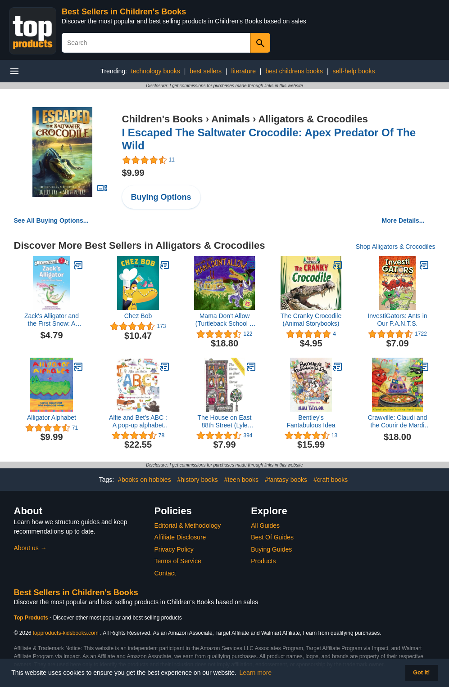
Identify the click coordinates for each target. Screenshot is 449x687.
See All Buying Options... (51, 220)
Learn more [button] (256, 672)
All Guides (265, 525)
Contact (165, 573)
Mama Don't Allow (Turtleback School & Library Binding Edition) (224, 320)
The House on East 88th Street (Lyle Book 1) (225, 421)
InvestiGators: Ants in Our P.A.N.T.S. (397, 319)
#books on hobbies (144, 479)
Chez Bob (138, 315)
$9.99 (133, 173)
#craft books (330, 479)
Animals (230, 119)
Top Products (32, 618)
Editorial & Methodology (187, 525)
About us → (30, 548)
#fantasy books (286, 479)
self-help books (353, 71)
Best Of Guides (272, 537)
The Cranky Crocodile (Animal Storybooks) (311, 319)
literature (243, 71)
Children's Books (162, 119)
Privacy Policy (174, 549)
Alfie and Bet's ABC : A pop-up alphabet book (138, 421)
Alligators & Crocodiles (313, 119)
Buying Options (161, 197)
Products (263, 561)
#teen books (241, 479)
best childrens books (294, 71)
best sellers (206, 71)
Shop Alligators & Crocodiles (395, 246)
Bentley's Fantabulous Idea (310, 421)
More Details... (403, 220)
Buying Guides (271, 549)
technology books (155, 71)
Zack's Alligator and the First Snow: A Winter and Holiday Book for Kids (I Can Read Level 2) (51, 320)
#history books (197, 479)
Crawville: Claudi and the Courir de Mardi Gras (397, 421)
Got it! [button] (421, 672)
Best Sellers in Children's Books (124, 11)
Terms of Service (177, 561)
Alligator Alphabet (51, 417)
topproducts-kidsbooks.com (66, 633)
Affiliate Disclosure (180, 537)
